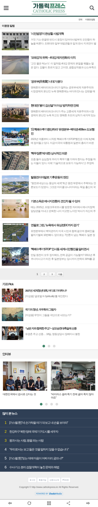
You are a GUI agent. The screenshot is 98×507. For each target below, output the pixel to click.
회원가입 (42, 480)
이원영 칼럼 (90, 20)
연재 (80, 20)
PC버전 (65, 480)
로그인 (32, 480)
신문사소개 (54, 480)
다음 (60, 274)
